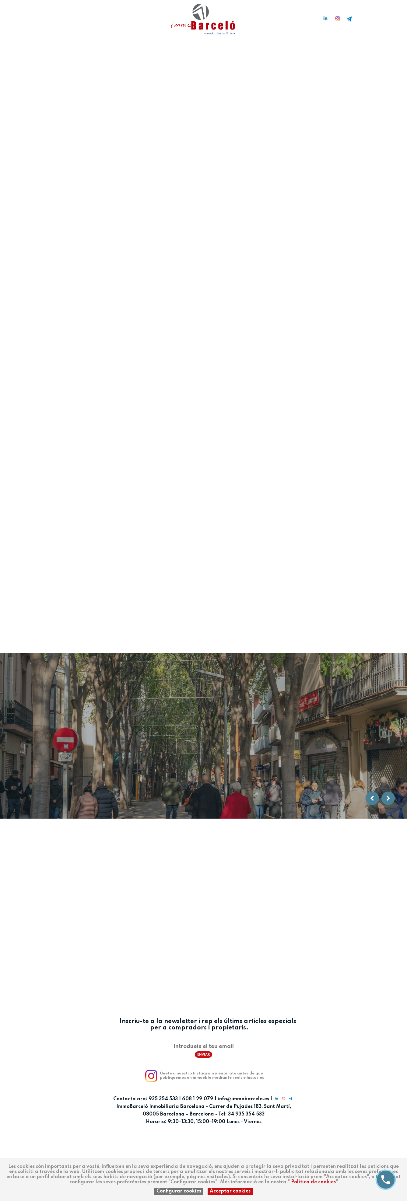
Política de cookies (313, 1182)
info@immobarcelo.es (243, 1099)
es (31, 16)
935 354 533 (163, 1099)
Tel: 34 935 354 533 (241, 1114)
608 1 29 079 (197, 1099)
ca (40, 16)
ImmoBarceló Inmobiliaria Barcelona (161, 1106)
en (50, 16)
